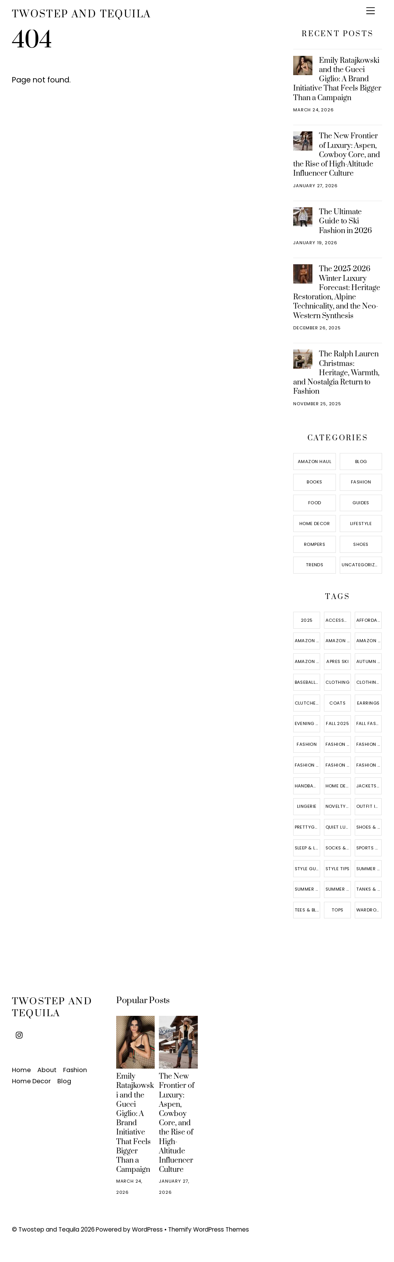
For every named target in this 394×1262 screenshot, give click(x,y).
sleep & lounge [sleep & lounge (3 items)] (308, 848)
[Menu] (370, 10)
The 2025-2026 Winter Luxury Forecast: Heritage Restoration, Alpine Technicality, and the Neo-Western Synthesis (336, 292)
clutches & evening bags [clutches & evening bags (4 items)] (308, 703)
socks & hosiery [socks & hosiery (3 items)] (338, 848)
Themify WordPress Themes (208, 1229)
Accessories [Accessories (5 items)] (338, 620)
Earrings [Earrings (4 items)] (368, 703)
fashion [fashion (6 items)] (307, 744)
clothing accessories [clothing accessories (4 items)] (369, 682)
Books (314, 482)
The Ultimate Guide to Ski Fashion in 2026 (345, 221)
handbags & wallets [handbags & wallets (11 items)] (308, 786)
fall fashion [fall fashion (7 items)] (369, 723)
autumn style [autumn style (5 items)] (369, 661)
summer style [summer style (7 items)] (338, 889)
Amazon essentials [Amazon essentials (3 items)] (308, 641)
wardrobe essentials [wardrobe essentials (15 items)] (369, 910)
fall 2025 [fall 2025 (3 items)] (337, 723)
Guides (360, 503)
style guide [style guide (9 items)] (308, 869)
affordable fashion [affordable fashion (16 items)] (369, 620)
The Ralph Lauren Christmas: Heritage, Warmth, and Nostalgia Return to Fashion (336, 372)
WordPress (147, 1229)
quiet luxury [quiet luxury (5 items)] (338, 827)
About (47, 1070)
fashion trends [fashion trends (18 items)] (369, 765)
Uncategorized (361, 565)
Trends (315, 565)
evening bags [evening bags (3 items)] (308, 723)
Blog (361, 461)
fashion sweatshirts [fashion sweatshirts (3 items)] (338, 765)
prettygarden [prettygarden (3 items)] (308, 827)
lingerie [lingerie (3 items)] (307, 806)
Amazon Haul (314, 461)
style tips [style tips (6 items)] (338, 869)
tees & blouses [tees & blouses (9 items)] (308, 910)
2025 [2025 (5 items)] (307, 620)
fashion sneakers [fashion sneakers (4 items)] (308, 765)
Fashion (361, 482)
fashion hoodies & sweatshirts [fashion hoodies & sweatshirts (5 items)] (369, 744)
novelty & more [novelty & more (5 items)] (338, 806)
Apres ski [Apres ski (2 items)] (337, 661)
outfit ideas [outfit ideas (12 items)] (369, 806)
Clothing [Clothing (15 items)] (337, 682)
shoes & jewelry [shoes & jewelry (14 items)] (369, 827)
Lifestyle (361, 523)
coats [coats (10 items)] (337, 703)
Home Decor (314, 523)
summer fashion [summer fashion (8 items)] (308, 889)
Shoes (360, 544)
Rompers (314, 544)
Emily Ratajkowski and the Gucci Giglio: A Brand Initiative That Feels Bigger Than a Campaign (337, 79)
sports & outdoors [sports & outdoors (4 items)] (369, 848)
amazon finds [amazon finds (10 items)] (369, 641)
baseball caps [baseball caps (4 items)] (308, 682)
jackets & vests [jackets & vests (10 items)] (369, 786)
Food (314, 503)
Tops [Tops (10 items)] (338, 910)
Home (21, 1070)
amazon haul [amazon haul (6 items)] (308, 661)
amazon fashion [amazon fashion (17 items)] (338, 641)
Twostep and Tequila (48, 1229)
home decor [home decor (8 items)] (338, 786)
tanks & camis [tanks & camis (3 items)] (369, 889)
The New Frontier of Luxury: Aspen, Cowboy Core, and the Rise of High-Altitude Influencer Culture (336, 154)
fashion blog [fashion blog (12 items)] (338, 744)
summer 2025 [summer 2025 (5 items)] (369, 869)
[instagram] (19, 1034)
